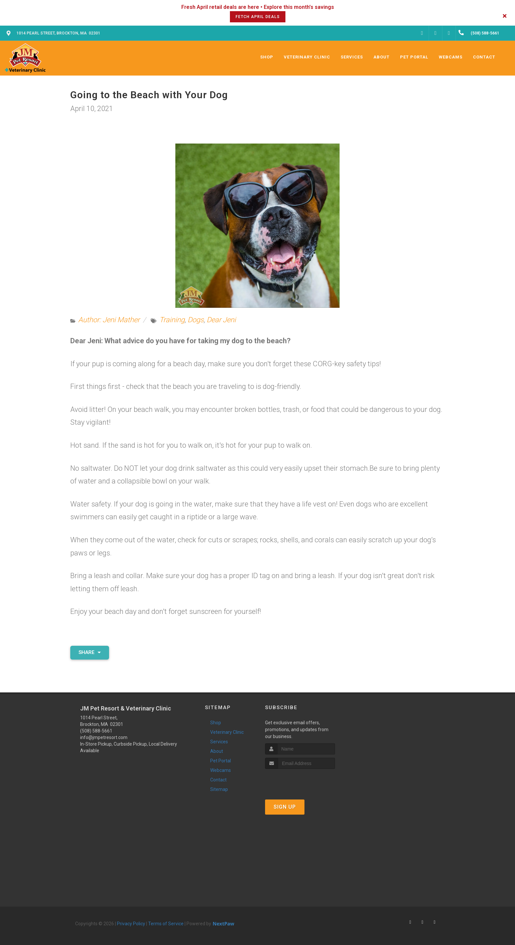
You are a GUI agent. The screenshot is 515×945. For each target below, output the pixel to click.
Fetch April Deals (257, 16)
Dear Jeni (221, 320)
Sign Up (285, 807)
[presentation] (300, 781)
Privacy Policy (131, 923)
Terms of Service (166, 923)
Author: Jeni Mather (109, 320)
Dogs (196, 320)
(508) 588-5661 (96, 730)
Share (89, 652)
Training (172, 320)
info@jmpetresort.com (103, 737)
